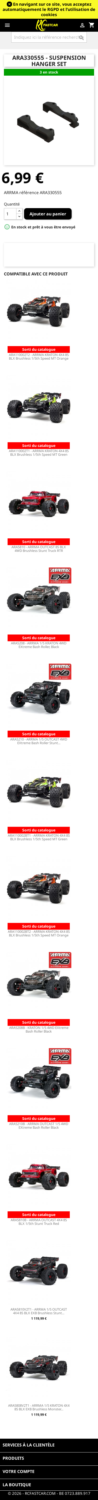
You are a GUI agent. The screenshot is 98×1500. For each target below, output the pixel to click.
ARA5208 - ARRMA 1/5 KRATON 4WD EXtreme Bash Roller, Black (38, 645)
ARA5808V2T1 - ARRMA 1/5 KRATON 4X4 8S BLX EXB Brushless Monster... (39, 1407)
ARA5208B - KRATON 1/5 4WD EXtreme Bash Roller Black (38, 1029)
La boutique (17, 1485)
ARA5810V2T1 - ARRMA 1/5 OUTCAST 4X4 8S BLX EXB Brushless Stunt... (38, 1311)
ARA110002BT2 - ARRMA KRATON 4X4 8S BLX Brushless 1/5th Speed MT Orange (39, 933)
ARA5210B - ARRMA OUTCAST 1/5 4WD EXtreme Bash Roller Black (38, 1125)
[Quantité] (10, 214)
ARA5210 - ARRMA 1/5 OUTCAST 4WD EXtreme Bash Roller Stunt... (38, 741)
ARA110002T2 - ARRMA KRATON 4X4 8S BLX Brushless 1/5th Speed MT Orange (39, 356)
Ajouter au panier (48, 214)
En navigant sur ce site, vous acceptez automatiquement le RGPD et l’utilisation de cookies (49, 9)
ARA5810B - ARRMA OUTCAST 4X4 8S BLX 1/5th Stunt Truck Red (39, 1221)
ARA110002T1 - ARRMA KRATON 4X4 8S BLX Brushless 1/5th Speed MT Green (39, 452)
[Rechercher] (49, 37)
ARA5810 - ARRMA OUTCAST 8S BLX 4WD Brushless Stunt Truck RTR (38, 548)
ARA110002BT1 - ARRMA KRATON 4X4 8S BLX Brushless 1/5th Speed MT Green (39, 837)
